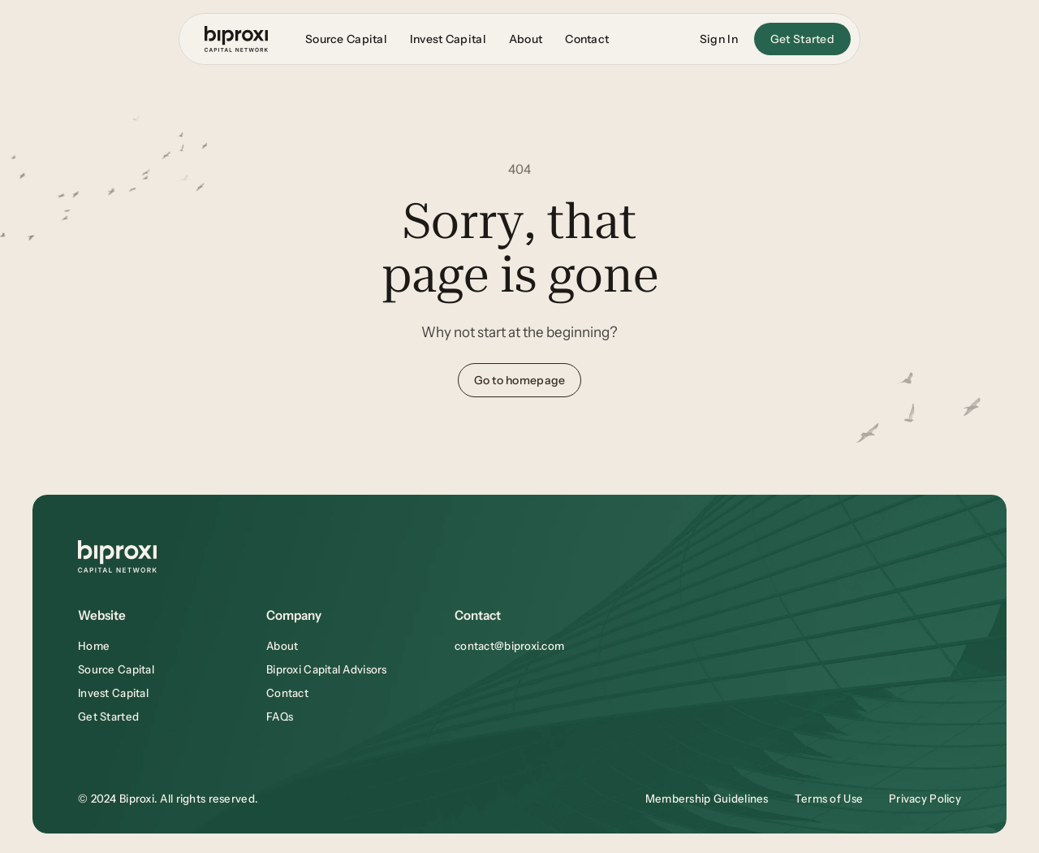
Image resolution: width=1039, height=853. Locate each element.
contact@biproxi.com (509, 646)
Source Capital (116, 669)
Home (94, 646)
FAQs (279, 716)
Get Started (108, 716)
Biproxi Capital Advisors (326, 669)
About (282, 646)
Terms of (819, 798)
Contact (287, 693)
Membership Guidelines (707, 798)
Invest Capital (113, 693)
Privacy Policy (925, 798)
